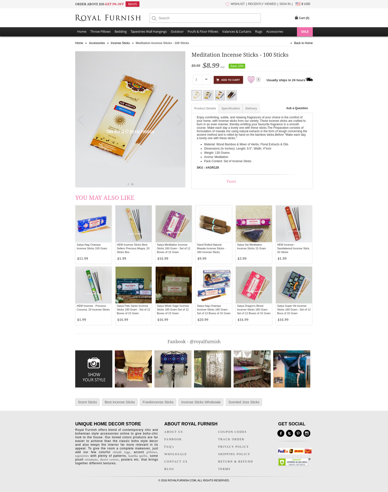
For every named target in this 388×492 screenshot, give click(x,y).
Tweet (231, 181)
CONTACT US (176, 461)
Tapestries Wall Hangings (149, 31)
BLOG (169, 469)
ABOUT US (173, 432)
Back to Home (303, 43)
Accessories (274, 31)
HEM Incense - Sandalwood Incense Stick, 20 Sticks (293, 248)
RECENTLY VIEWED (262, 4)
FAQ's (169, 446)
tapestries (82, 456)
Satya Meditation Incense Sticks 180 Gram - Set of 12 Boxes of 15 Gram (173, 248)
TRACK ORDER (231, 439)
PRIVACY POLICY (233, 446)
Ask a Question (297, 108)
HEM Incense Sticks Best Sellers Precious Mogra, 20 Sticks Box (133, 248)
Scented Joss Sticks (243, 402)
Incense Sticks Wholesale (201, 402)
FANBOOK (173, 439)
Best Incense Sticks (120, 402)
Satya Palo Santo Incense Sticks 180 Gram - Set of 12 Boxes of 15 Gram (133, 309)
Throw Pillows (100, 31)
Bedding (121, 31)
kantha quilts (137, 456)
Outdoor (177, 31)
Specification (230, 108)
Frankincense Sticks (158, 402)
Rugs (258, 31)
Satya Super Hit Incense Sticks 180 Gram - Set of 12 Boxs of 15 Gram (294, 309)
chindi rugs (121, 452)
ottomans (91, 459)
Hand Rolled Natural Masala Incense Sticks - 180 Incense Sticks (211, 248)
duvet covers (109, 459)
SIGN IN (285, 4)
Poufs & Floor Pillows (203, 31)
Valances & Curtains (236, 31)
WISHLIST (238, 4)
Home (81, 31)
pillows (151, 452)
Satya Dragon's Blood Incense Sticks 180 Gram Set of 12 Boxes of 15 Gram (254, 309)
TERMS (224, 469)
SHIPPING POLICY (234, 454)
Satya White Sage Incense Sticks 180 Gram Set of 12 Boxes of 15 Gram (173, 309)
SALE (305, 31)
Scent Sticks (87, 402)
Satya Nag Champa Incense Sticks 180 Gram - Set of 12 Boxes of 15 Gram (214, 309)
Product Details (205, 108)
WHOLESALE (175, 454)
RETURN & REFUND (235, 461)
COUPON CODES (232, 432)
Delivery (251, 108)
